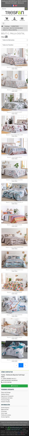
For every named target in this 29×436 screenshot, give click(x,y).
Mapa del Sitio (5, 409)
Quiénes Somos (5, 394)
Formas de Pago (5, 400)
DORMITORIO (15, 26)
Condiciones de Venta (6, 398)
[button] (6, 19)
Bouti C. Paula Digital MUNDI (14, 359)
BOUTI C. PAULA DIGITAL (10, 30)
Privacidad (4, 411)
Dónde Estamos (5, 407)
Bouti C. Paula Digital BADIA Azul (14, 269)
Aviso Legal (4, 413)
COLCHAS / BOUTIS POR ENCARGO (13, 28)
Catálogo (7, 26)
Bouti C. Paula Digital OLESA (14, 67)
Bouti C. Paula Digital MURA (14, 292)
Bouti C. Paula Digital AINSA (14, 89)
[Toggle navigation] (3, 23)
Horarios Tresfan (5, 401)
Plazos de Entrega (5, 392)
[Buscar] (13, 8)
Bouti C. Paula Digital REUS (14, 157)
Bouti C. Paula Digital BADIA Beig (14, 247)
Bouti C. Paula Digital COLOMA (14, 179)
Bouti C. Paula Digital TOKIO (14, 337)
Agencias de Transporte (7, 396)
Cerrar (2, 427)
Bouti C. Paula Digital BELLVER (14, 134)
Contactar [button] (14, 386)
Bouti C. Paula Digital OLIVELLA (14, 202)
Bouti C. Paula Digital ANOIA (14, 224)
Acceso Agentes (5, 417)
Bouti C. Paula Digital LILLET (14, 112)
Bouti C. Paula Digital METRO (14, 314)
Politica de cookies (6, 415)
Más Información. (21, 434)
